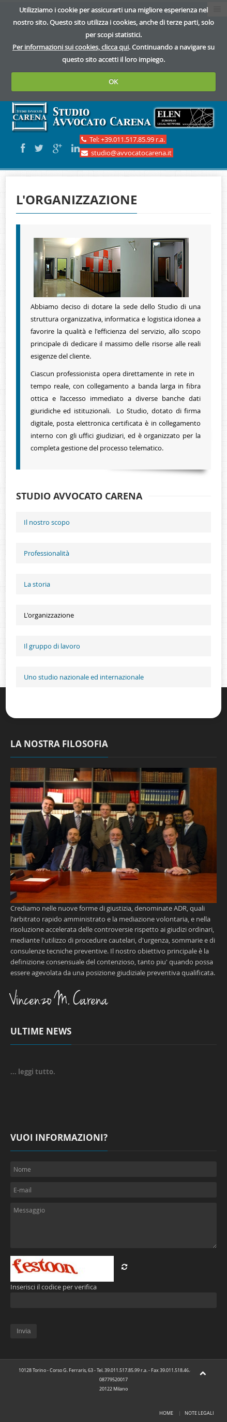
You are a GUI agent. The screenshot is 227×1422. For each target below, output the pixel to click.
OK (113, 81)
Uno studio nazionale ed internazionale (84, 677)
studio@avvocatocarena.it (126, 152)
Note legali (199, 1413)
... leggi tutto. (32, 1071)
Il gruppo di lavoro (52, 646)
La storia (37, 584)
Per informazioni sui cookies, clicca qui (70, 47)
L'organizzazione (49, 615)
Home (166, 1413)
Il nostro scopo (47, 522)
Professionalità (46, 553)
